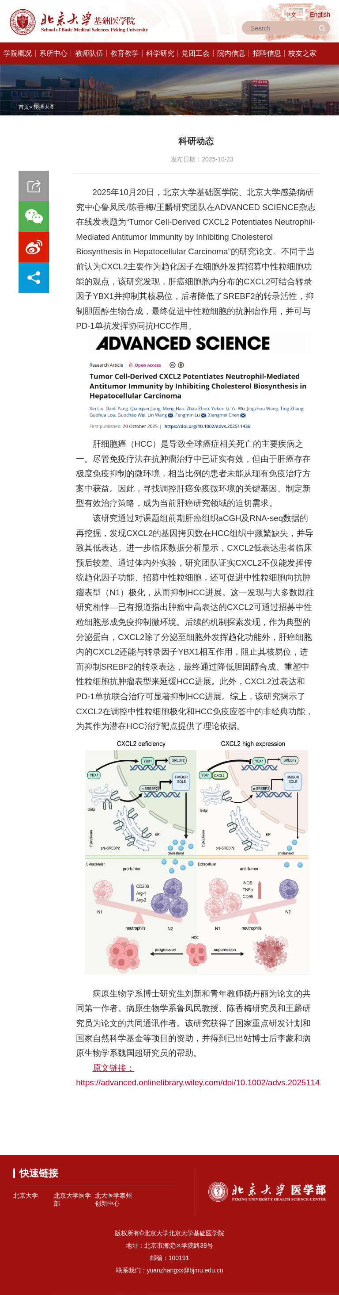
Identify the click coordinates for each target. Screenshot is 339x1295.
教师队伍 (89, 53)
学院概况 (18, 53)
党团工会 (195, 53)
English (320, 14)
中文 (290, 14)
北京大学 (25, 1195)
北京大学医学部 (72, 1199)
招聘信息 (267, 53)
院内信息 (231, 53)
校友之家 (302, 53)
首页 (24, 107)
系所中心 (53, 53)
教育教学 (124, 53)
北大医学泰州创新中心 (113, 1199)
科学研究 (160, 53)
